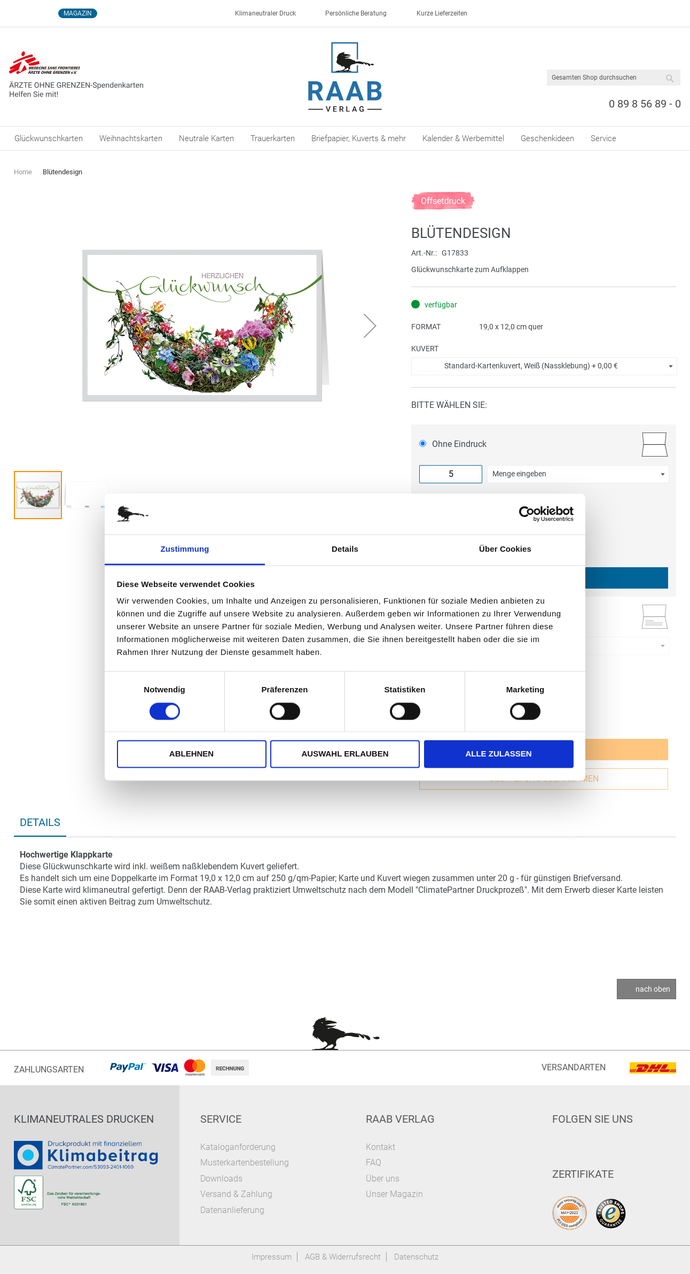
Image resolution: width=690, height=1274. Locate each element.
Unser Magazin (394, 1194)
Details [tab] (345, 549)
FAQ (373, 1162)
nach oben (653, 989)
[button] (370, 325)
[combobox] (613, 77)
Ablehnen (191, 754)
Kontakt (380, 1147)
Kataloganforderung (238, 1147)
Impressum (272, 1257)
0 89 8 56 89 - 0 (645, 103)
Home (23, 172)
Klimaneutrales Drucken (84, 1119)
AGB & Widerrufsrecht (343, 1257)
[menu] (345, 138)
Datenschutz (416, 1257)
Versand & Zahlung (236, 1194)
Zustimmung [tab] (185, 549)
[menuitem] (48, 138)
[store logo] (345, 77)
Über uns (382, 1178)
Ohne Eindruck (453, 444)
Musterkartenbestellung (244, 1162)
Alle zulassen (498, 754)
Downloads (221, 1178)
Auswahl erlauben (344, 754)
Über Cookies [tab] (505, 549)
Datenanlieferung (232, 1210)
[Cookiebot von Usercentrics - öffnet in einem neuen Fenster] (527, 514)
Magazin (78, 13)
